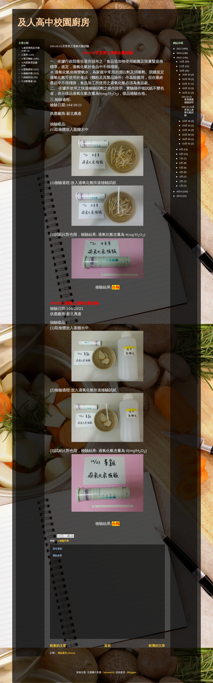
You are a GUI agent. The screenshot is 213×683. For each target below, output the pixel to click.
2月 (181, 181)
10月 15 (186, 125)
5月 (181, 167)
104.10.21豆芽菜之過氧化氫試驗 (188, 111)
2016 (179, 53)
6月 (181, 163)
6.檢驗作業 (63, 540)
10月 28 (186, 79)
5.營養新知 (27, 69)
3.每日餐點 (27, 58)
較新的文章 (58, 646)
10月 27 (186, 83)
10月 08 (186, 134)
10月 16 (186, 121)
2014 (179, 191)
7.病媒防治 (27, 77)
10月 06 (186, 139)
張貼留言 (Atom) (66, 653)
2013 (179, 196)
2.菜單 (24, 54)
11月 (182, 66)
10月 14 (186, 130)
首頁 (107, 646)
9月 (181, 149)
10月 (182, 70)
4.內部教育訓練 (29, 62)
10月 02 (186, 143)
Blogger (131, 672)
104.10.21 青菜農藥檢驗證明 (188, 100)
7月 (181, 158)
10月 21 (186, 92)
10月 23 (186, 88)
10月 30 (186, 74)
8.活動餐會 (27, 81)
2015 (179, 57)
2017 (179, 48)
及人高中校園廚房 (53, 22)
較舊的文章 (157, 646)
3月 (181, 176)
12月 (182, 61)
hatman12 (108, 672)
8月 (181, 154)
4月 (181, 172)
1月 (181, 185)
